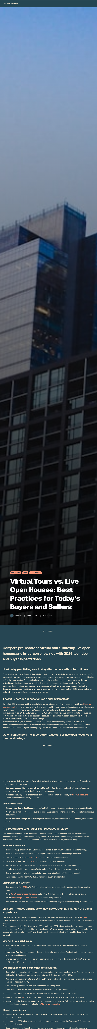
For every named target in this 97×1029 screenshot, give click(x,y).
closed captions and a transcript (25, 899)
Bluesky (84, 918)
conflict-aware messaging (49, 1005)
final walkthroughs (80, 796)
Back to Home (11, 4)
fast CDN (23, 888)
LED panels (30, 862)
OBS (24, 998)
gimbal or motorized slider (35, 859)
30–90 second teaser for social (24, 895)
